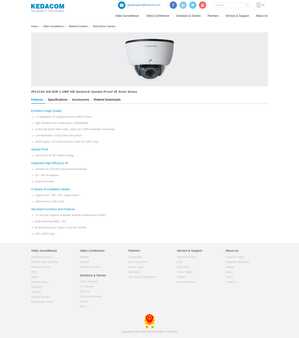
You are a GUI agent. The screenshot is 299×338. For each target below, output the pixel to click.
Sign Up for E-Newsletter (142, 277)
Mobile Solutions (89, 281)
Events (229, 277)
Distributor (134, 272)
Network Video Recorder (44, 262)
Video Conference (157, 15)
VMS (34, 272)
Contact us (231, 282)
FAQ (179, 262)
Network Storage (40, 296)
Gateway (36, 291)
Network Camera (40, 267)
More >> (84, 306)
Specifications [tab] (57, 99)
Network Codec (39, 282)
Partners (213, 15)
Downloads (183, 267)
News (228, 272)
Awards (229, 267)
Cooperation (135, 257)
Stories (83, 301)
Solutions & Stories (188, 15)
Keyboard (36, 287)
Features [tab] (37, 99)
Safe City (85, 291)
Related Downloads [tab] (107, 99)
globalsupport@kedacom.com (139, 5)
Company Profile (234, 257)
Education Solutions (91, 296)
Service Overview (186, 257)
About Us (262, 15)
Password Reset (186, 282)
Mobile (34, 277)
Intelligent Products (41, 257)
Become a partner (138, 262)
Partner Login (135, 267)
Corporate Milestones (237, 262)
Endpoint (84, 262)
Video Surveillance (127, 15)
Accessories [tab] (80, 99)
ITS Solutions (87, 286)
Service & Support (237, 15)
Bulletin (181, 277)
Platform (84, 257)
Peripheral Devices (90, 267)
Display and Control (42, 301)
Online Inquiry (184, 272)
